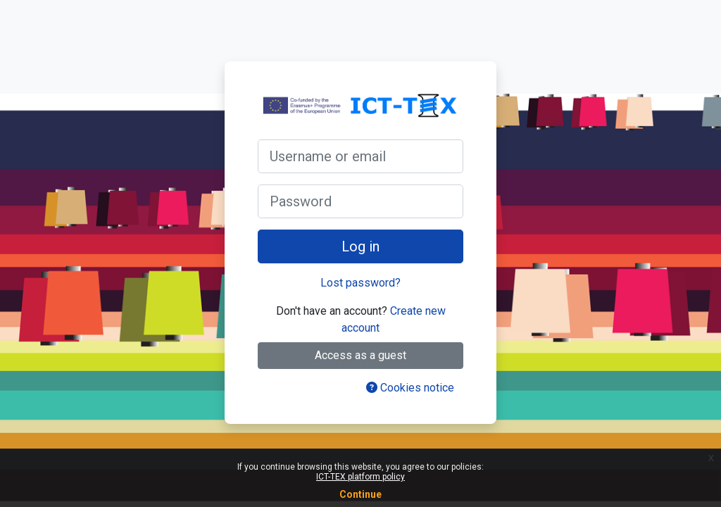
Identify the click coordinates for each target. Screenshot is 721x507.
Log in (360, 246)
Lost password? (360, 282)
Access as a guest (360, 355)
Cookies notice (410, 387)
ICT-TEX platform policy (360, 477)
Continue (360, 494)
